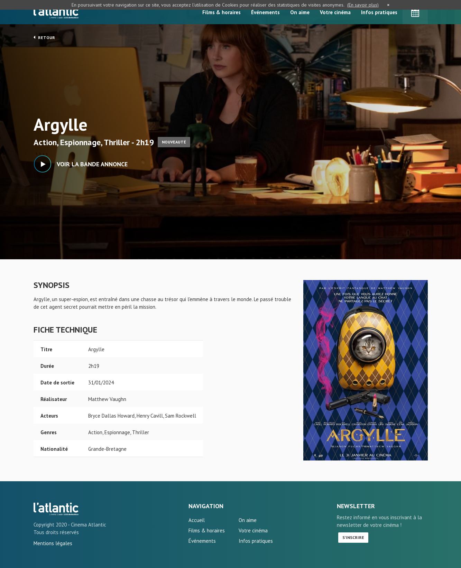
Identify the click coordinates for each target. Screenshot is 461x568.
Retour (44, 37)
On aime (300, 12)
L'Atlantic (56, 12)
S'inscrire (353, 537)
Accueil (196, 520)
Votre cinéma (335, 12)
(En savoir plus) (363, 5)
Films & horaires (221, 12)
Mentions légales (53, 543)
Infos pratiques (379, 12)
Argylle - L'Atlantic (56, 509)
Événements (265, 12)
